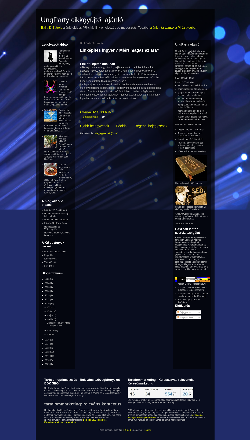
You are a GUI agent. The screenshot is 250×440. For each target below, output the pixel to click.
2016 (47, 303)
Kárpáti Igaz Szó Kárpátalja (190, 139)
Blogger (147, 430)
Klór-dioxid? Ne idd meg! (55, 210)
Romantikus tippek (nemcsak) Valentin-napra (65, 55)
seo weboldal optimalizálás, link (192, 85)
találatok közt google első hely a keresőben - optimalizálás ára (193, 118)
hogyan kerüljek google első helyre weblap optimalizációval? (192, 112)
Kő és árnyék (50, 259)
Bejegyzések (184, 312)
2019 (47, 295)
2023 (47, 287)
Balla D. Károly (51, 27)
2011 (47, 356)
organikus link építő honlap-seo (192, 89)
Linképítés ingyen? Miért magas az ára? (119, 50)
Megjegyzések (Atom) (106, 133)
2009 (47, 364)
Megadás (48, 255)
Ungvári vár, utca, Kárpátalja (191, 129)
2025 (47, 279)
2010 (47, 360)
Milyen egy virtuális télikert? (63, 138)
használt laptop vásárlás (192, 267)
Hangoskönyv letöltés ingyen (188, 183)
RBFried (127, 430)
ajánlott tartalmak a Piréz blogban (173, 27)
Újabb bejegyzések (94, 126)
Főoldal (121, 126)
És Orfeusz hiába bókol (55, 251)
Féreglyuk (49, 266)
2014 (47, 344)
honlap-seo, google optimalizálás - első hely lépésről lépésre (191, 208)
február (51, 334)
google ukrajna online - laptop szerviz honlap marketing (191, 93)
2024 (47, 283)
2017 (47, 299)
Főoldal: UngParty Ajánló (55, 223)
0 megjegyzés (90, 116)
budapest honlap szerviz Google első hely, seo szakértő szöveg (193, 294)
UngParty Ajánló (187, 44)
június (50, 311)
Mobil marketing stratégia (56, 219)
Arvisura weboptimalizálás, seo (189, 214)
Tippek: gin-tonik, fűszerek (65, 111)
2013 (47, 348)
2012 (47, 352)
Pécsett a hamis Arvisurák (63, 84)
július (50, 307)
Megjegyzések (185, 317)
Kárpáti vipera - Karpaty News (192, 284)
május (50, 315)
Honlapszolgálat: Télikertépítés (52, 228)
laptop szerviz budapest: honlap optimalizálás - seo (192, 106)
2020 (47, 291)
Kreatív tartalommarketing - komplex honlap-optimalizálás (191, 99)
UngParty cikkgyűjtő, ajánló (82, 20)
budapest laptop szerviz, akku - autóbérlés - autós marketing (192, 288)
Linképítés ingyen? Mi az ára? (96, 111)
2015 (47, 340)
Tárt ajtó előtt (50, 262)
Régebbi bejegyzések (151, 126)
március (51, 330)
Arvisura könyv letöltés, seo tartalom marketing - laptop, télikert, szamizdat (190, 145)
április (50, 319)
